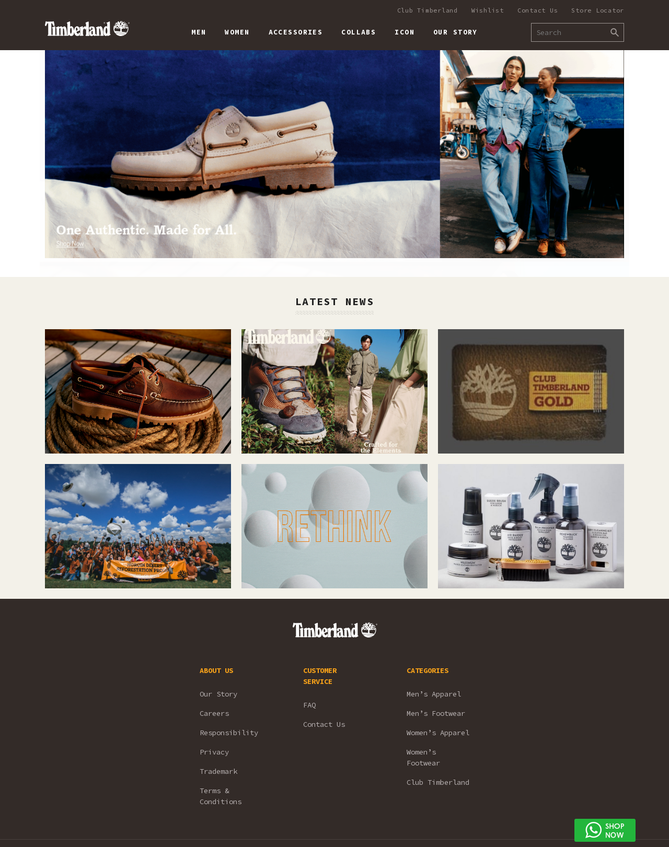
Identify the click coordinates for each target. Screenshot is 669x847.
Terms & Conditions (220, 796)
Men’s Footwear (436, 713)
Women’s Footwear (423, 757)
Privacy (214, 752)
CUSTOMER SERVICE (320, 676)
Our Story (218, 694)
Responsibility (229, 732)
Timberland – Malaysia (87, 28)
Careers (214, 713)
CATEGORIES (427, 670)
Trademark (218, 771)
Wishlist (487, 10)
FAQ (309, 705)
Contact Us (537, 10)
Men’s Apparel (434, 694)
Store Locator (597, 10)
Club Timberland (427, 10)
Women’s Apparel (438, 732)
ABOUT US (216, 670)
